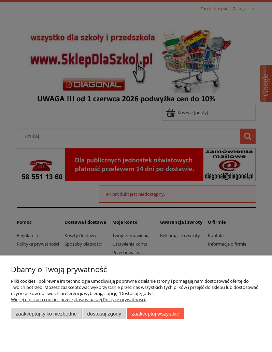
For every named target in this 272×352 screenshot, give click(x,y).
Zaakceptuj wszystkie (155, 314)
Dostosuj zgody (104, 314)
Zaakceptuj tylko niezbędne (46, 314)
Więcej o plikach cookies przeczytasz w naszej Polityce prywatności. (78, 299)
